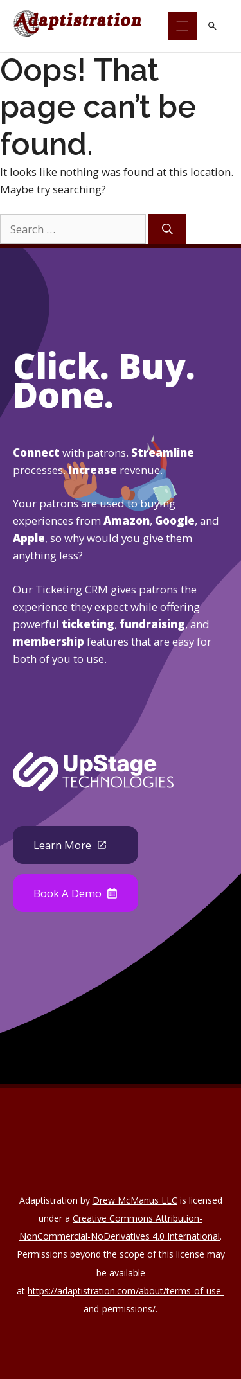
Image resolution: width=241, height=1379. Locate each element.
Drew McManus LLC (135, 1200)
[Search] (167, 229)
